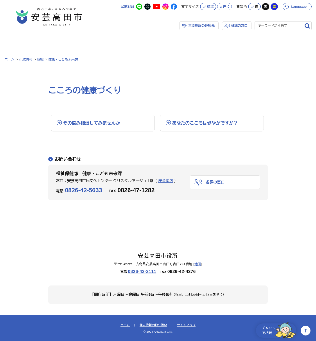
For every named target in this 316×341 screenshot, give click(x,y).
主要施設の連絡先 (201, 25)
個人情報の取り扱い (153, 325)
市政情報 (25, 59)
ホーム (9, 59)
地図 (197, 264)
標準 (210, 7)
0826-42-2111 (142, 271)
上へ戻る (306, 331)
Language (299, 6)
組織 (40, 59)
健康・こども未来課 (63, 59)
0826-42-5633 (83, 190)
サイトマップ (186, 325)
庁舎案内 (165, 181)
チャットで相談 (279, 330)
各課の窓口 (239, 25)
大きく (224, 7)
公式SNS (127, 6)
